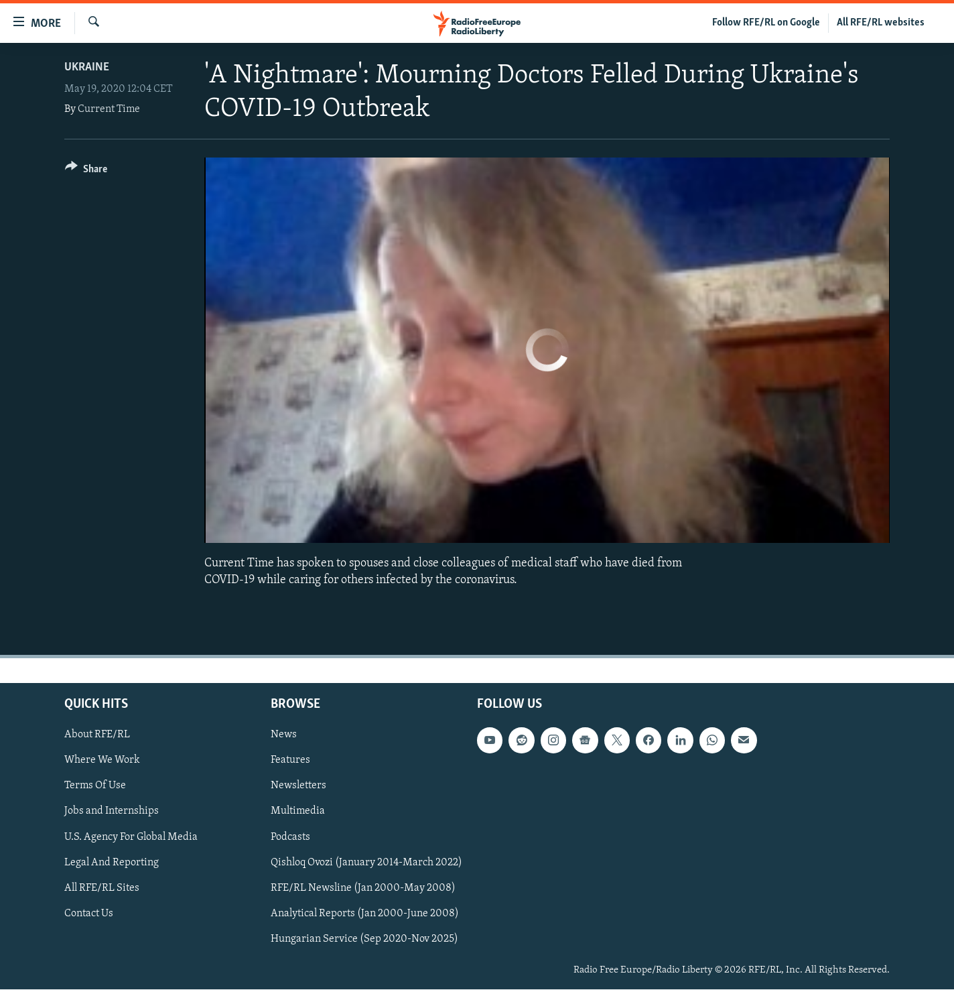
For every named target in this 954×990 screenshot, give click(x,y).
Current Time (109, 109)
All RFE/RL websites (881, 22)
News (284, 735)
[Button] (86, 171)
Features (290, 760)
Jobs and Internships (111, 811)
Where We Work (102, 760)
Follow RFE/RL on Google (766, 22)
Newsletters (298, 786)
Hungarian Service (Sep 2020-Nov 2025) (364, 939)
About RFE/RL (97, 735)
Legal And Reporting (111, 862)
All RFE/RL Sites (101, 888)
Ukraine (86, 67)
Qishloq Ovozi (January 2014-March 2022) (366, 862)
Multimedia (298, 811)
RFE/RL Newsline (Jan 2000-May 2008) (363, 888)
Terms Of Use (95, 786)
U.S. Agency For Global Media (131, 837)
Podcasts (290, 837)
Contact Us (88, 913)
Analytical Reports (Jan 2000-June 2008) (365, 913)
